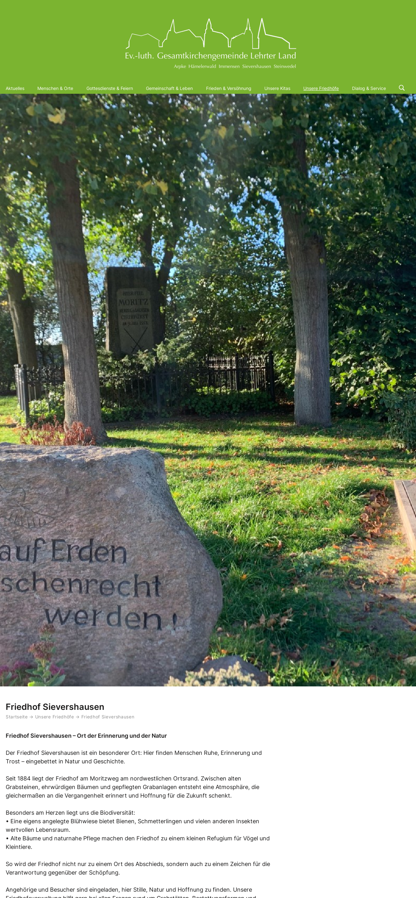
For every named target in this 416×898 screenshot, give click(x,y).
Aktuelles (15, 88)
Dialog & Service (369, 88)
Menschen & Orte (55, 88)
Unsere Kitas (277, 88)
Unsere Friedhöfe (321, 88)
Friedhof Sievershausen (108, 716)
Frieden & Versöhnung (228, 88)
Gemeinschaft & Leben (169, 88)
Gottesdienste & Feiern (109, 88)
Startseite (17, 716)
